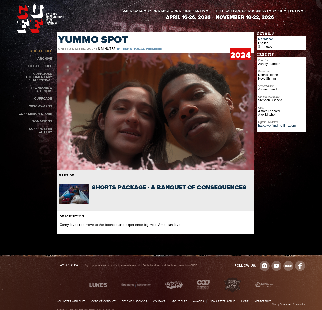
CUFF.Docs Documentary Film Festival (39, 77)
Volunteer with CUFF (71, 301)
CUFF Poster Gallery (40, 130)
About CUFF (41, 51)
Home (245, 301)
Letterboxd (288, 266)
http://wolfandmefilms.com (277, 126)
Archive (44, 58)
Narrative (265, 39)
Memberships (263, 301)
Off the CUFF (40, 66)
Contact (159, 301)
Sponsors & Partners (41, 89)
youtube (276, 266)
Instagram (265, 266)
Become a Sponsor (134, 301)
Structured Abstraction (293, 304)
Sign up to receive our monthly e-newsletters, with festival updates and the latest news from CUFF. (127, 265)
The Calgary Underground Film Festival (40, 18)
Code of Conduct (103, 301)
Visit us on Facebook (300, 266)
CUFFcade (43, 98)
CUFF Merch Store (35, 114)
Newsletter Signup (222, 301)
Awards (198, 301)
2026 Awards (40, 106)
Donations (42, 121)
